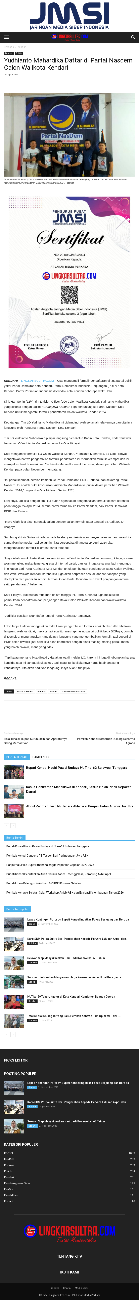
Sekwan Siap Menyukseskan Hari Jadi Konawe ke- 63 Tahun (66, 958)
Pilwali (53, 691)
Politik (19, 53)
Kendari (22, 47)
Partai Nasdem (25, 691)
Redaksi (55, 1288)
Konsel (32, 924)
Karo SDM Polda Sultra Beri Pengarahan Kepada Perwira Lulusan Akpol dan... (77, 938)
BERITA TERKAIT (17, 757)
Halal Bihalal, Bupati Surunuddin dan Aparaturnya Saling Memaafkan (35, 741)
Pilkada (42, 691)
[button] (133, 37)
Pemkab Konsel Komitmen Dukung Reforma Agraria (106, 741)
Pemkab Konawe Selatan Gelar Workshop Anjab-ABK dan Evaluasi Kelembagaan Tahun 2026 (65, 892)
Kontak (67, 1288)
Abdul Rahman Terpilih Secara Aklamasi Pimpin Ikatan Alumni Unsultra (79, 806)
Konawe (33, 962)
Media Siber (81, 1288)
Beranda (9, 47)
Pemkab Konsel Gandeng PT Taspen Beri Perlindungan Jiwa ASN (47, 855)
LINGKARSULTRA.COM (37, 380)
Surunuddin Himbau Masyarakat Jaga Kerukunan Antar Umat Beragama (74, 977)
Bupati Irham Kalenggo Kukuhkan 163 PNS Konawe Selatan (43, 883)
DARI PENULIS (41, 757)
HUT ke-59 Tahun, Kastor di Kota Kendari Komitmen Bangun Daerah (71, 996)
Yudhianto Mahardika (73, 691)
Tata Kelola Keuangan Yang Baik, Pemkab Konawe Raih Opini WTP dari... (74, 1016)
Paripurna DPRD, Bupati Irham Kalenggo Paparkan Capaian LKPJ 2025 (50, 864)
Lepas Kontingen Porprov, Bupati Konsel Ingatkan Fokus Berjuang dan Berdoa (78, 919)
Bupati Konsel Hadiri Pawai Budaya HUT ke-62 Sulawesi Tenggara (76, 768)
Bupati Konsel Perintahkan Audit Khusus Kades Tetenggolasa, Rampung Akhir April (58, 874)
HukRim (32, 943)
